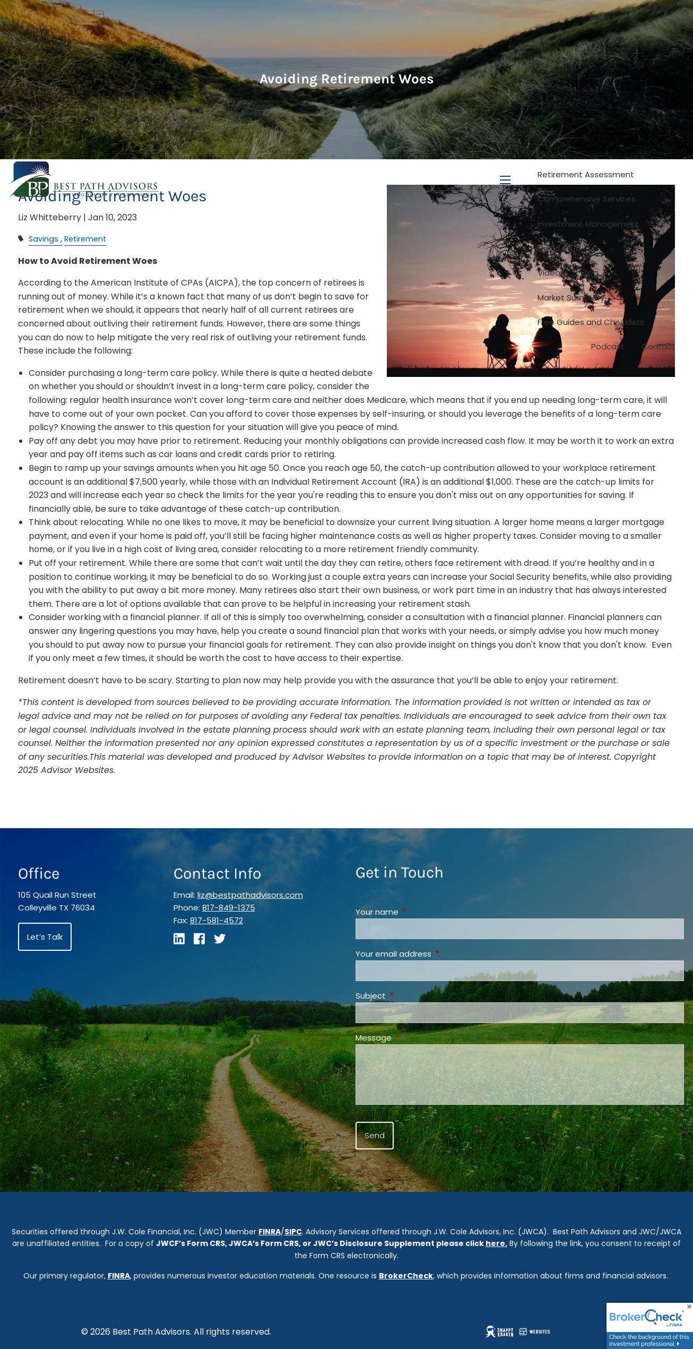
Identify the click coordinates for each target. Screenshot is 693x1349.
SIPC (293, 1231)
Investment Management (588, 223)
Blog (590, 272)
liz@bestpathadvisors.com (250, 894)
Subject (411, 995)
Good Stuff (560, 248)
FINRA (269, 1231)
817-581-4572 (216, 920)
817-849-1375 (228, 907)
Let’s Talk (45, 936)
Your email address (434, 953)
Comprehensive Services (587, 198)
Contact (658, 346)
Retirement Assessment (586, 174)
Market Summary (571, 297)
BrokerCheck (406, 1275)
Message (414, 1037)
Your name (418, 911)
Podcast (608, 346)
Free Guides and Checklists (591, 322)
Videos (551, 272)
